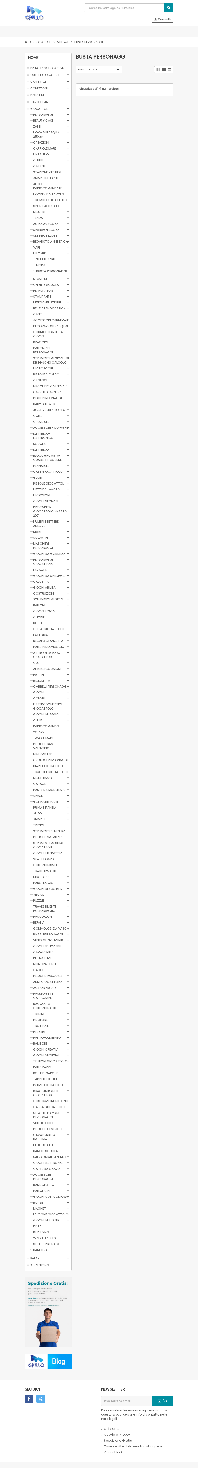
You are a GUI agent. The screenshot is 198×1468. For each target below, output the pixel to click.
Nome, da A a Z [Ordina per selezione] (88, 69)
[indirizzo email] (126, 1401)
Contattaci (113, 1452)
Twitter (40, 1399)
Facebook (29, 1399)
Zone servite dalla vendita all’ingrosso (133, 1446)
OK (162, 1400)
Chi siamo (112, 1428)
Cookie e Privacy (117, 1434)
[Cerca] (128, 7)
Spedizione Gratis (118, 1440)
